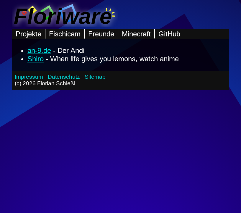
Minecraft (136, 34)
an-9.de (39, 50)
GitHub (169, 34)
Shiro (35, 59)
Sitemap (95, 77)
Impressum (29, 77)
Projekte (28, 34)
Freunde (101, 34)
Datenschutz (64, 77)
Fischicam (65, 34)
